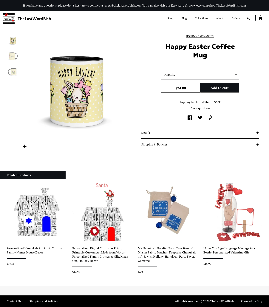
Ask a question (200, 108)
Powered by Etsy (251, 301)
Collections (201, 18)
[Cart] (260, 18)
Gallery (235, 18)
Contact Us (14, 301)
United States (204, 102)
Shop (170, 18)
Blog (184, 18)
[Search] (248, 19)
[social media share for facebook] (190, 118)
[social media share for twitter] (200, 118)
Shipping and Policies (43, 301)
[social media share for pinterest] (210, 118)
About (219, 18)
